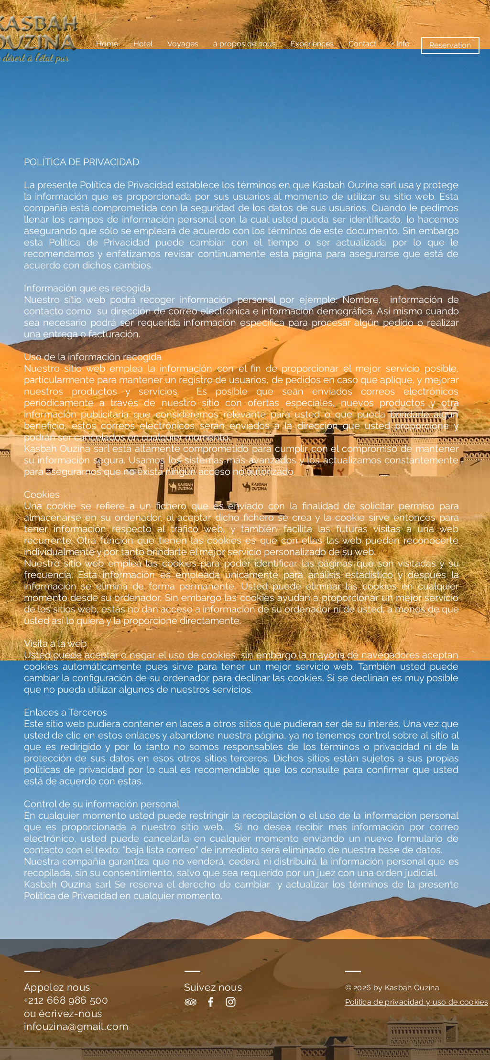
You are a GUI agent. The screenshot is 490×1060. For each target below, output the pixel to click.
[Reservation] (450, 45)
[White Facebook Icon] (210, 1002)
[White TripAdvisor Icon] (190, 1002)
